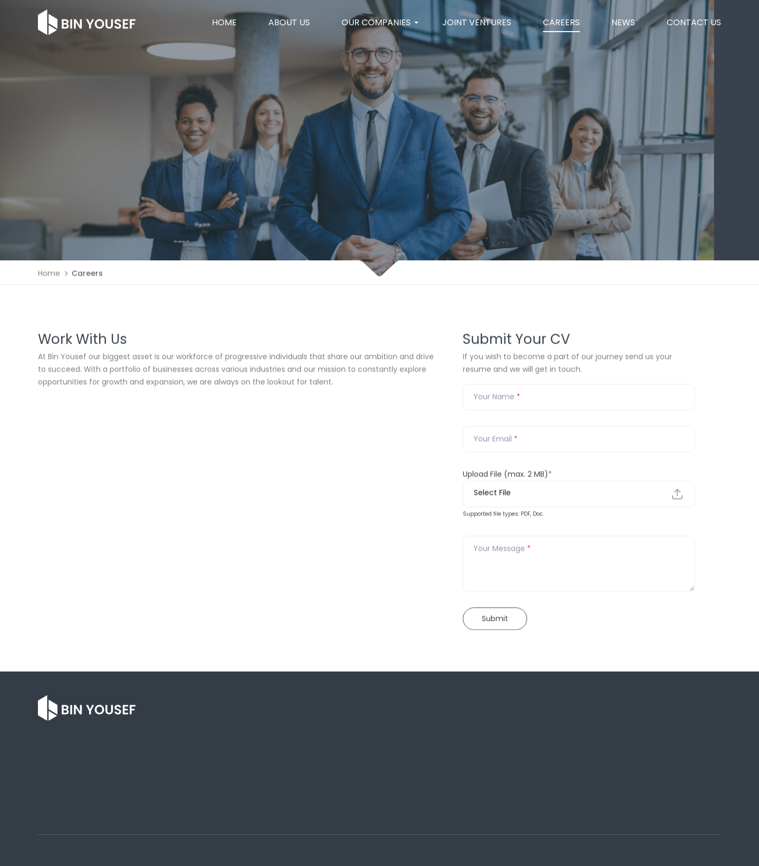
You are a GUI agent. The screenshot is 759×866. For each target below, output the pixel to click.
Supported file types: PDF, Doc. (503, 515)
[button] (376, 23)
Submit (495, 620)
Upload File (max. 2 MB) (507, 475)
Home (49, 275)
